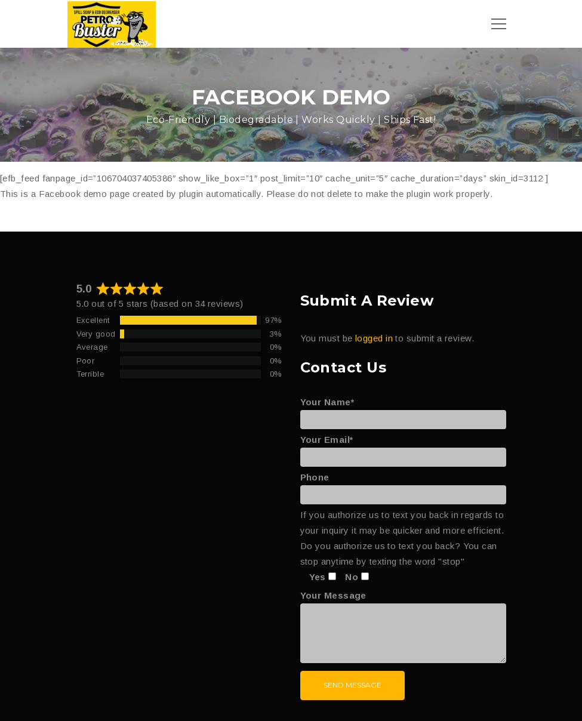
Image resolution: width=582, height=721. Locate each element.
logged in (374, 338)
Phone (403, 486)
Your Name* (403, 410)
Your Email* (403, 448)
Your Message (403, 627)
